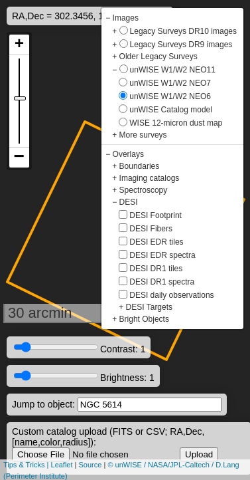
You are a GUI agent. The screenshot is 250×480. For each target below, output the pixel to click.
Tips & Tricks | (27, 465)
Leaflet (62, 465)
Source (90, 465)
